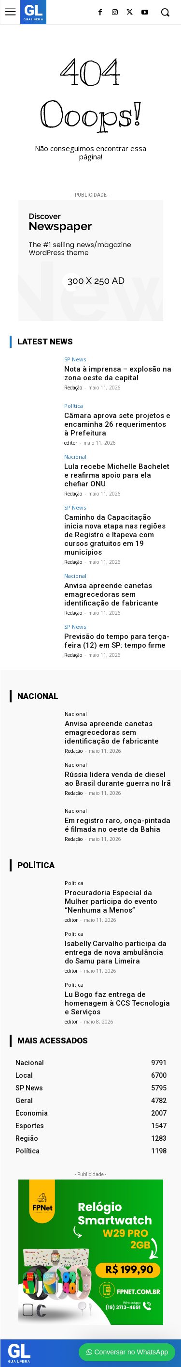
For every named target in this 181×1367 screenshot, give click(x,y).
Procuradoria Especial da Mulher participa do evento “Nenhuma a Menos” (111, 901)
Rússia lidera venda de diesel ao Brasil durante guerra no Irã (118, 779)
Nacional (75, 456)
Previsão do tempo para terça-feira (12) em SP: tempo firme (116, 641)
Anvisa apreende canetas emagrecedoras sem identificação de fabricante (111, 594)
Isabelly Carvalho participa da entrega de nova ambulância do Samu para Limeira (116, 952)
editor (70, 442)
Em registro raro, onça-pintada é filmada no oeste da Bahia (117, 825)
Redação (73, 387)
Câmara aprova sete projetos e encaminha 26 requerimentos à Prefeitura (117, 424)
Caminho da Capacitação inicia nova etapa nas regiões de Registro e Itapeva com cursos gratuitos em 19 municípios (115, 535)
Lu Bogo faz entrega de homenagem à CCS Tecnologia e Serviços (117, 1003)
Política (73, 405)
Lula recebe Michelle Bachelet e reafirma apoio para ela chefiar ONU (116, 475)
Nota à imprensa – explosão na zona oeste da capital (117, 373)
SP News (75, 359)
